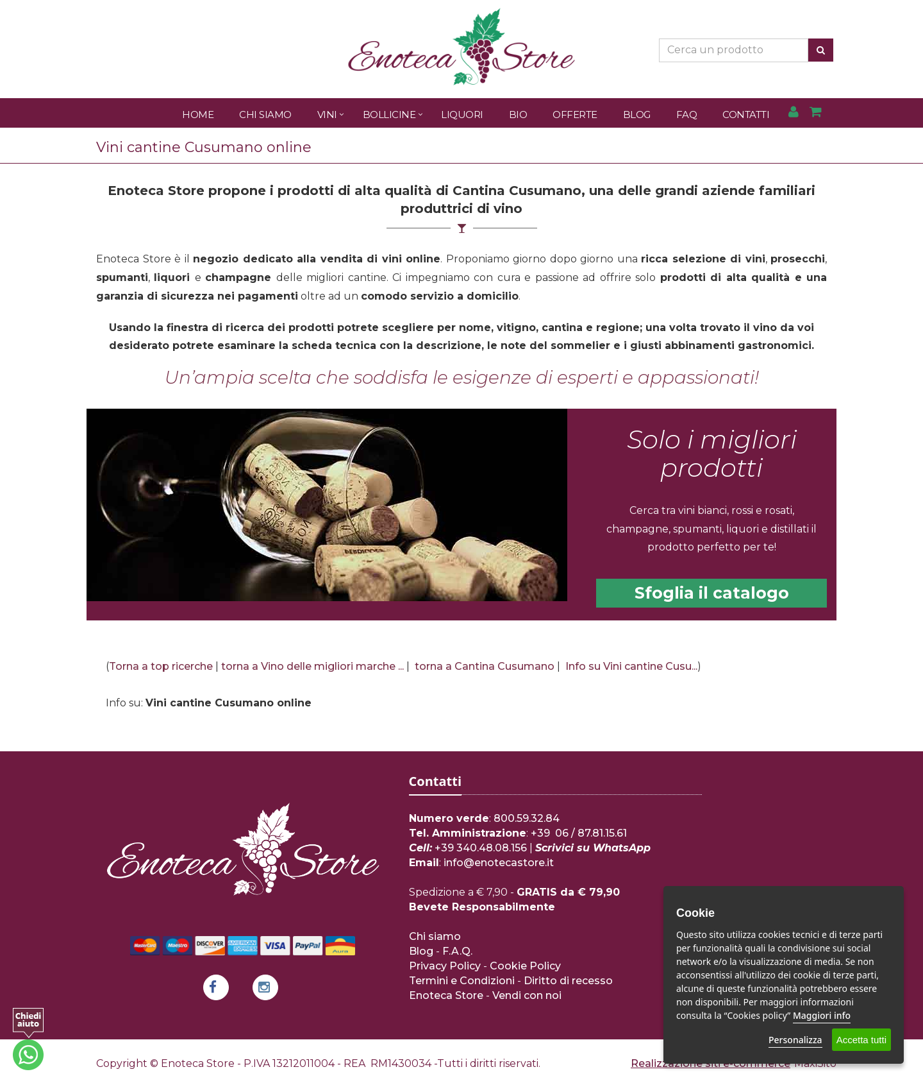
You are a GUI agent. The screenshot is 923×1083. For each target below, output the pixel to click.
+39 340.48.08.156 (481, 848)
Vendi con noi (526, 995)
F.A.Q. (457, 951)
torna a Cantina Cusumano (484, 666)
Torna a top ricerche (161, 666)
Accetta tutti (861, 1039)
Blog (637, 114)
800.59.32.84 (527, 818)
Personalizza (795, 1040)
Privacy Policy (445, 966)
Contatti (745, 114)
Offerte (575, 114)
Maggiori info (822, 1015)
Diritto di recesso (568, 981)
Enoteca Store (446, 995)
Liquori (462, 114)
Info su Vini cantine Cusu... (631, 666)
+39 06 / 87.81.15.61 (579, 833)
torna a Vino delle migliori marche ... (312, 666)
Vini (327, 114)
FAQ (686, 114)
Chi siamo (435, 936)
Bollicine (389, 114)
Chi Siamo (265, 114)
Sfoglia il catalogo (712, 592)
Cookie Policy (525, 966)
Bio (518, 114)
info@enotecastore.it (499, 863)
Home (197, 114)
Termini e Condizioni (462, 981)
